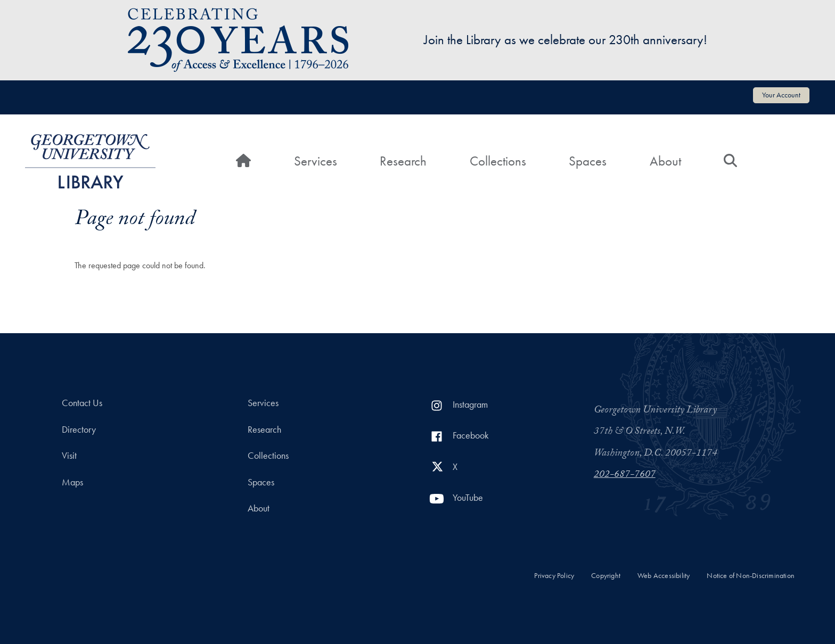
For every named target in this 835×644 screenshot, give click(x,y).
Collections (498, 161)
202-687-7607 (625, 475)
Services (315, 161)
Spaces (588, 161)
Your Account (781, 95)
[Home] (243, 161)
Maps (72, 482)
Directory (79, 429)
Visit (69, 455)
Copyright (605, 575)
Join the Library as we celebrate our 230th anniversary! (565, 39)
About (665, 161)
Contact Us (82, 403)
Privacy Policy (554, 575)
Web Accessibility (663, 575)
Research (403, 161)
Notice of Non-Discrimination (751, 575)
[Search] (730, 161)
